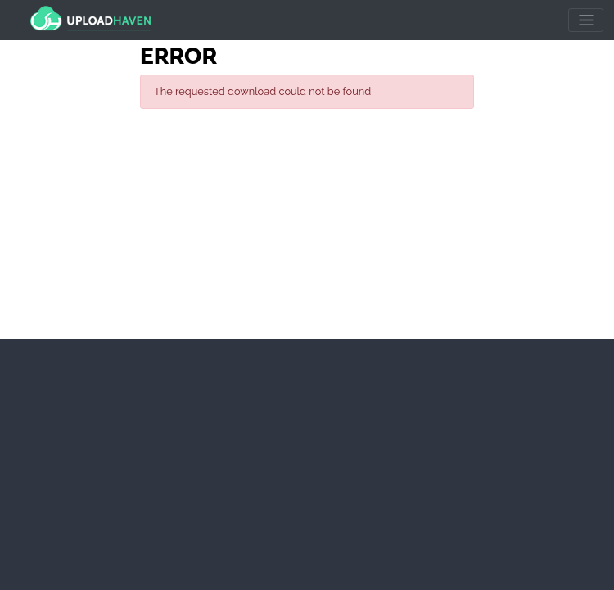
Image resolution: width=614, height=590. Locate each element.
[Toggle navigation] (585, 20)
